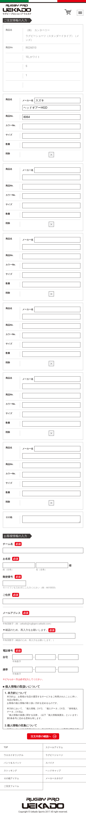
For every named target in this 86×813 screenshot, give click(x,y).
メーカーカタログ (54, 778)
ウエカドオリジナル (13, 755)
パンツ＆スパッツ (12, 763)
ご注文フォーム (11, 786)
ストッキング (10, 770)
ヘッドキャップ (53, 770)
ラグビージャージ (54, 755)
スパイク (50, 763)
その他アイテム (11, 778)
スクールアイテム (54, 747)
